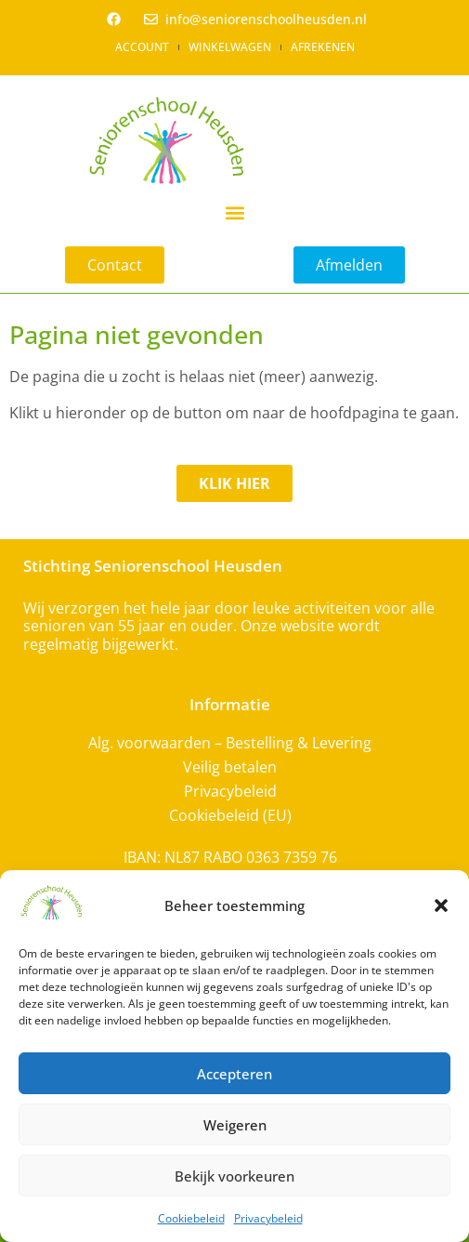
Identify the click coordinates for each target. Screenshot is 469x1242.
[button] (441, 905)
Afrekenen (323, 47)
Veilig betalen (230, 767)
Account (142, 47)
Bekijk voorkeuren (234, 1176)
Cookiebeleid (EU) (230, 815)
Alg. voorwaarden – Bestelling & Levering (229, 743)
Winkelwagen (230, 47)
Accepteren (234, 1073)
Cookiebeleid (191, 1218)
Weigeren (235, 1125)
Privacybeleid (268, 1218)
